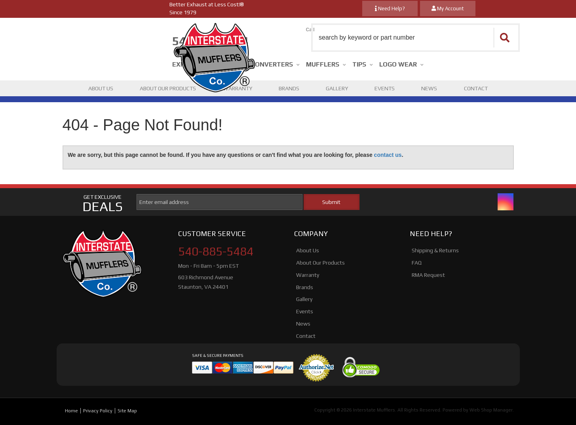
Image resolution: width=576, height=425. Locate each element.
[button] (415, 38)
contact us (388, 155)
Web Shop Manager (491, 410)
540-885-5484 (215, 251)
